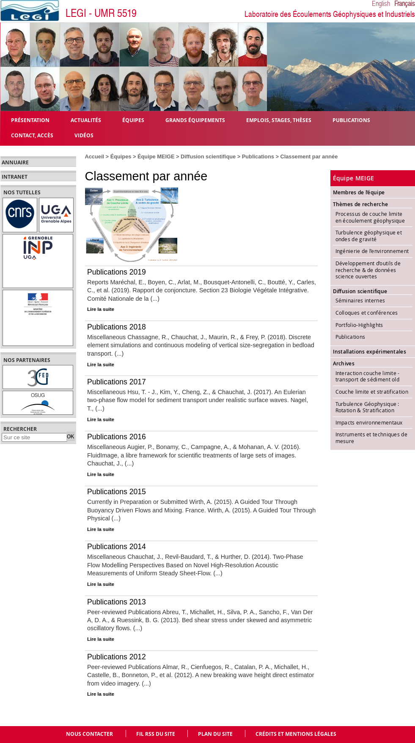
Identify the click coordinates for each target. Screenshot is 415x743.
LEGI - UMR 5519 (101, 13)
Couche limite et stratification (371, 391)
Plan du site (215, 734)
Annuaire (15, 162)
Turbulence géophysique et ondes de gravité (368, 235)
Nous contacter (89, 734)
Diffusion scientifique (208, 156)
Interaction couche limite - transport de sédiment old (367, 376)
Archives (344, 363)
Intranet (14, 177)
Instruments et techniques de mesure (371, 437)
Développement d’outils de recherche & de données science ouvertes (368, 270)
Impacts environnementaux (369, 422)
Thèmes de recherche (360, 204)
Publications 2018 (116, 327)
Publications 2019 (116, 272)
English (381, 3)
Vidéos (83, 135)
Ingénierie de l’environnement (372, 251)
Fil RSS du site (155, 734)
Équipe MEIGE (155, 156)
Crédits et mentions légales (296, 734)
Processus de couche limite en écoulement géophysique (371, 217)
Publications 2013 (116, 602)
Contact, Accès (32, 135)
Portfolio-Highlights (359, 324)
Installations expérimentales (369, 351)
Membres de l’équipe (359, 192)
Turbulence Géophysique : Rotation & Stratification (367, 407)
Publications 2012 (116, 657)
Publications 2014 (116, 546)
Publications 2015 (116, 491)
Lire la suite (100, 309)
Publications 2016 (116, 437)
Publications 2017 (116, 382)
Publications (258, 156)
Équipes (121, 156)
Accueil (94, 156)
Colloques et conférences (366, 312)
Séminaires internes (360, 300)
